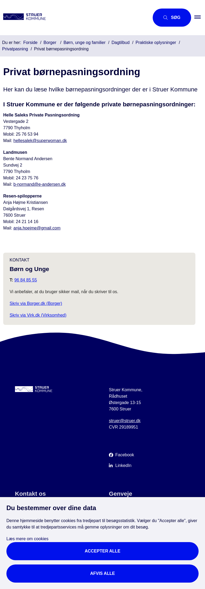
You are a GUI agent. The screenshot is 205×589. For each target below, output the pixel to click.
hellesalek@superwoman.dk (40, 140)
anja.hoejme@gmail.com (36, 228)
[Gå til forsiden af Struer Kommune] (72, 17)
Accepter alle (102, 551)
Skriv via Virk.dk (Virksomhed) (38, 315)
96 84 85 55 (25, 280)
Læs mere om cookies (27, 538)
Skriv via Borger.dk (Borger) (36, 303)
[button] (199, 18)
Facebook (124, 455)
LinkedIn (123, 465)
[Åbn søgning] (172, 18)
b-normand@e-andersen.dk (39, 184)
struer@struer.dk (125, 420)
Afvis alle (102, 573)
